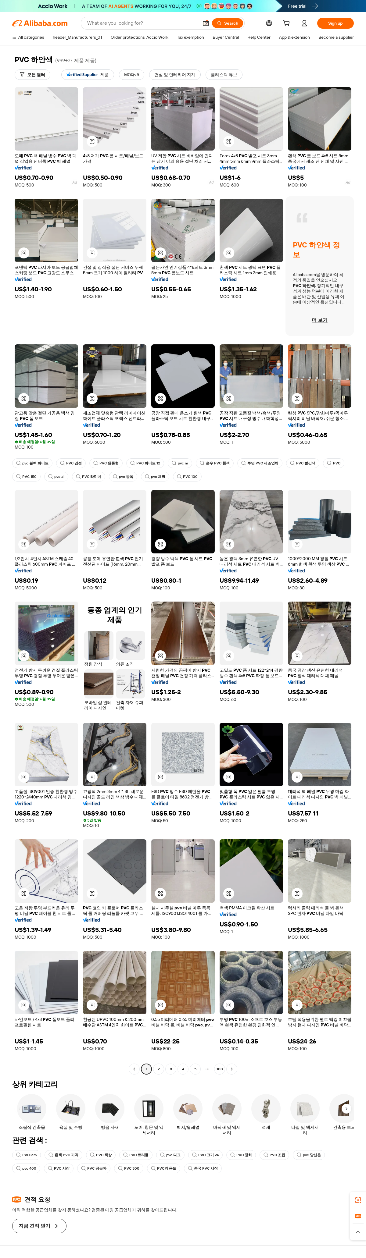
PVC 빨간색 (302, 463)
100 (220, 1069)
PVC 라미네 (88, 476)
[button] (206, 23)
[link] (358, 1200)
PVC (333, 463)
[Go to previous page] (134, 1069)
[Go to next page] (231, 1069)
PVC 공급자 (93, 1168)
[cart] (287, 24)
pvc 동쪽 (123, 476)
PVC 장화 (241, 1155)
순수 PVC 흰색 (215, 463)
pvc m (180, 463)
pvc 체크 (155, 476)
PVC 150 (26, 476)
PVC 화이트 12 (145, 463)
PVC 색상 (101, 1155)
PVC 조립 (274, 1155)
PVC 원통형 (106, 463)
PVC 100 (187, 476)
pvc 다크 (170, 1155)
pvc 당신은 (309, 1155)
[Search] (227, 23)
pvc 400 (26, 1168)
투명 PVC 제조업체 (259, 463)
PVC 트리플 (136, 1155)
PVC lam (26, 1155)
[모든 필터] (32, 74)
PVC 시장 (59, 1168)
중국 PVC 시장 (203, 1168)
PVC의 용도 (163, 1168)
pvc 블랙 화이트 (32, 463)
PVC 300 (128, 1168)
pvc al (56, 476)
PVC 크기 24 (205, 1155)
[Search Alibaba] (142, 23)
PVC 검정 (71, 463)
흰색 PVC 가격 (63, 1155)
